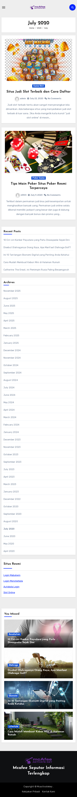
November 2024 (12, 357)
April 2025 (9, 320)
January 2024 (11, 432)
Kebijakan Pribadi (31, 791)
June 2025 (9, 305)
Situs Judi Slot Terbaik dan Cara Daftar (38, 91)
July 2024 (9, 387)
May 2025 (9, 313)
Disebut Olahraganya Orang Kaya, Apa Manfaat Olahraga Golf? (37, 247)
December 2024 (12, 350)
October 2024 (11, 365)
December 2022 (12, 499)
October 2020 (11, 506)
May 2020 (9, 543)
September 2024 (13, 372)
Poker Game (38, 178)
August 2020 (11, 521)
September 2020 (13, 514)
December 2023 (12, 439)
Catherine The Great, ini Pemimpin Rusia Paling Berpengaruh (36, 269)
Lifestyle (13, 726)
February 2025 (11, 335)
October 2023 (11, 454)
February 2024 (11, 424)
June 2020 (9, 536)
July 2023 (9, 469)
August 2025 (11, 298)
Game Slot (38, 86)
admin (20, 98)
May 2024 (9, 402)
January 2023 (11, 491)
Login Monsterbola (13, 581)
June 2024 (9, 395)
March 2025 (10, 328)
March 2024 (10, 417)
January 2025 (11, 343)
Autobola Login (11, 586)
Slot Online (9, 592)
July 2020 (9, 528)
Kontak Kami (48, 791)
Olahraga (13, 665)
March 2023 (10, 484)
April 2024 (9, 410)
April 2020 (9, 551)
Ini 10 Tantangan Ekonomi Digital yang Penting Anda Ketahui (36, 255)
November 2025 (12, 291)
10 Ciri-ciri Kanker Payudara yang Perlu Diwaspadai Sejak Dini (37, 240)
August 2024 (11, 380)
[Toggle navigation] (3, 7)
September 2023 (12, 462)
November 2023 (12, 447)
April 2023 (9, 476)
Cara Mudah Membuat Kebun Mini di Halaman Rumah (32, 262)
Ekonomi (13, 696)
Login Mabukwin (12, 575)
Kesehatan (14, 634)
